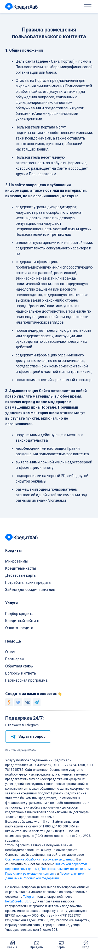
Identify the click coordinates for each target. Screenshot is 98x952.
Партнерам (14, 659)
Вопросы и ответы (21, 673)
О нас (10, 652)
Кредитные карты (20, 568)
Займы (12, 947)
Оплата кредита (19, 628)
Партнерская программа (26, 680)
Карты (61, 947)
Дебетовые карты (20, 575)
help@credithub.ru (18, 901)
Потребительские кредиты (28, 582)
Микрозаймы (16, 561)
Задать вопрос (28, 736)
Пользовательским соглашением (66, 869)
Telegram (30, 896)
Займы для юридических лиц (30, 589)
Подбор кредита (19, 614)
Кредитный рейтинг (22, 621)
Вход (85, 947)
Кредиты (36, 947)
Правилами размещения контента (30, 873)
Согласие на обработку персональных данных (40, 859)
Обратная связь (19, 666)
